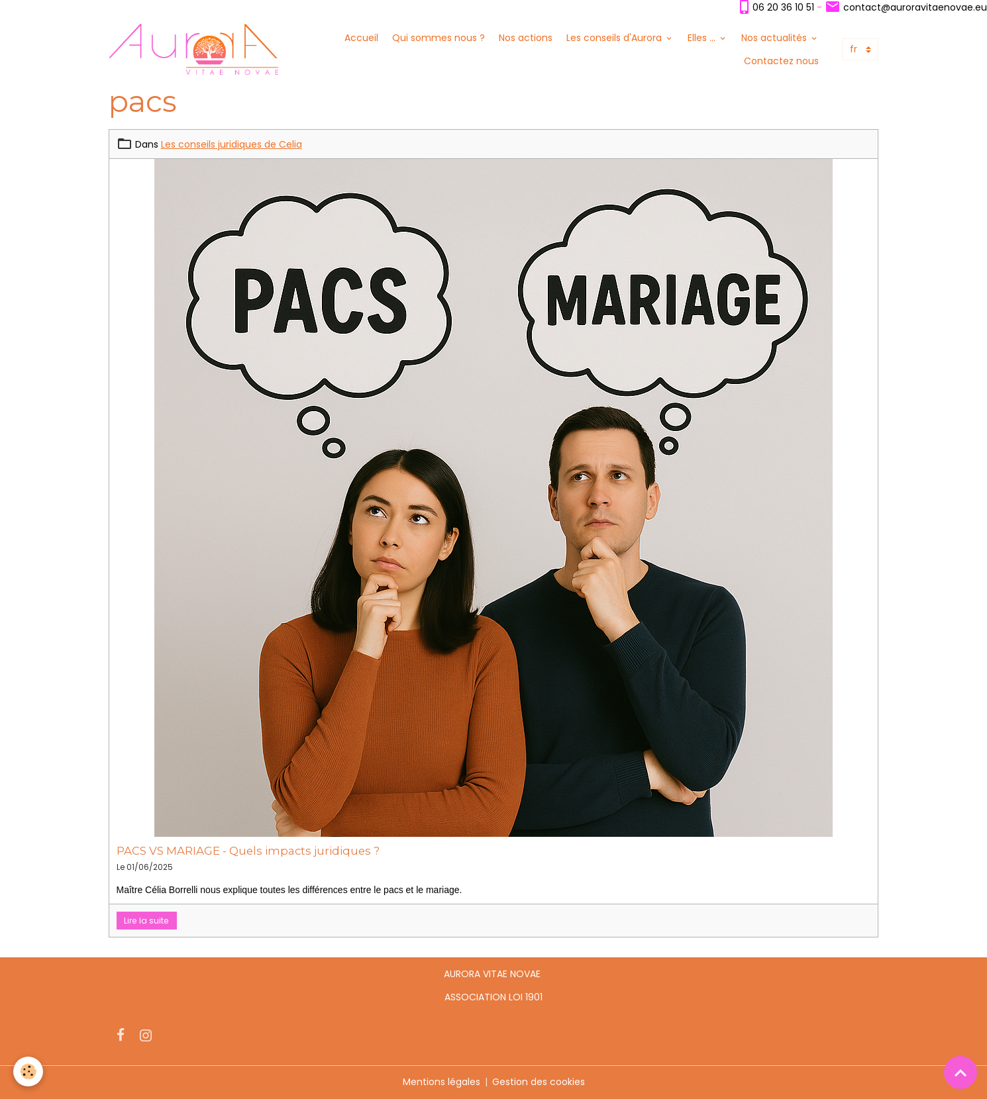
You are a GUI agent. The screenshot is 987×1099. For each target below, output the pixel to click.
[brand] (193, 49)
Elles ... (703, 37)
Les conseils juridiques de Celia (231, 144)
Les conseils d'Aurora (615, 37)
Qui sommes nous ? (438, 37)
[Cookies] (28, 1071)
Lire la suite (146, 920)
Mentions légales (441, 1081)
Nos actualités (775, 37)
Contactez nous (781, 61)
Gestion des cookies (538, 1081)
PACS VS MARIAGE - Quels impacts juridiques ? (248, 850)
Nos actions (525, 37)
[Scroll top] (960, 1072)
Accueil (361, 37)
